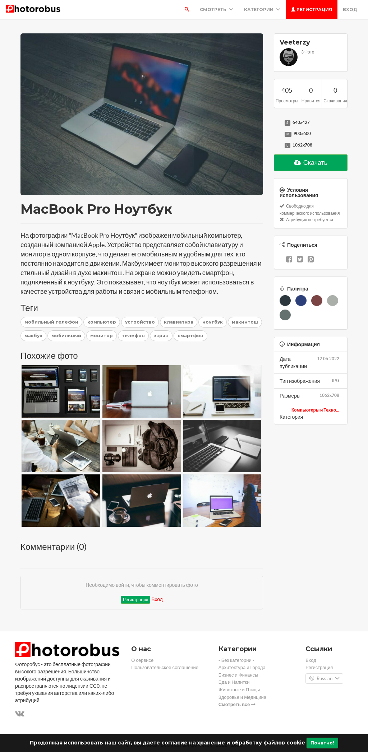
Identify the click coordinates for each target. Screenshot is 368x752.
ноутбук (212, 322)
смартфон (190, 335)
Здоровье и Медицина (242, 697)
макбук (33, 335)
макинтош (245, 322)
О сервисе (142, 660)
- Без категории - (236, 660)
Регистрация (311, 9)
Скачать (311, 162)
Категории (262, 9)
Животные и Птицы (239, 689)
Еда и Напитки (234, 682)
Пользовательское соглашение (164, 667)
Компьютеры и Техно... (315, 410)
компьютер (101, 322)
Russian (324, 679)
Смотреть (216, 9)
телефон (133, 335)
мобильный (66, 335)
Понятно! (322, 743)
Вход (350, 9)
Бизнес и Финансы (238, 675)
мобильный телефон (51, 322)
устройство (140, 322)
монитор (101, 335)
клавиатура (178, 322)
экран (161, 335)
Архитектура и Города (242, 667)
